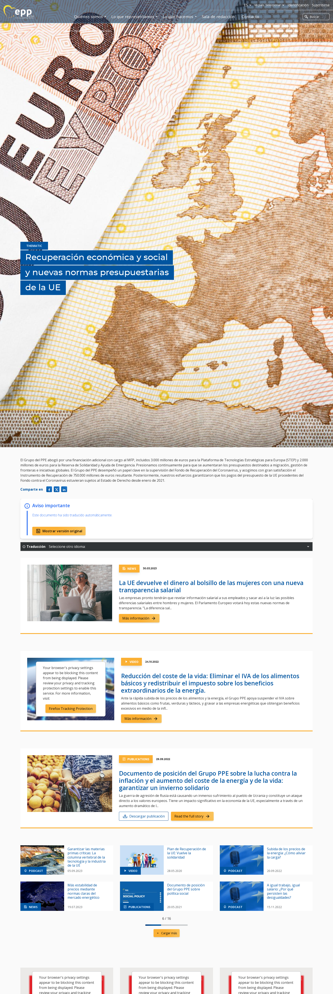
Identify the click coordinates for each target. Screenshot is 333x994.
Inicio (23, 31)
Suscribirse (321, 5)
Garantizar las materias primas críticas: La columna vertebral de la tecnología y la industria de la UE (87, 857)
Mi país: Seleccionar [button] (270, 5)
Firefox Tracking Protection (71, 708)
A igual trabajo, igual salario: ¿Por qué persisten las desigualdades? (283, 891)
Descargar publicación (144, 816)
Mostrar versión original (59, 531)
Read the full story (192, 816)
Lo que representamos (45, 31)
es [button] (248, 5)
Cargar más (166, 933)
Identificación (298, 5)
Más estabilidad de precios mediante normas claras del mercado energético (83, 891)
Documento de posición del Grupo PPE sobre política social (186, 889)
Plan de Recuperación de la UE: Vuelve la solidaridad (186, 853)
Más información (139, 618)
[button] (308, 546)
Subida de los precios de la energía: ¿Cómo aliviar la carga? (286, 853)
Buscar (312, 17)
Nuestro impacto (73, 31)
